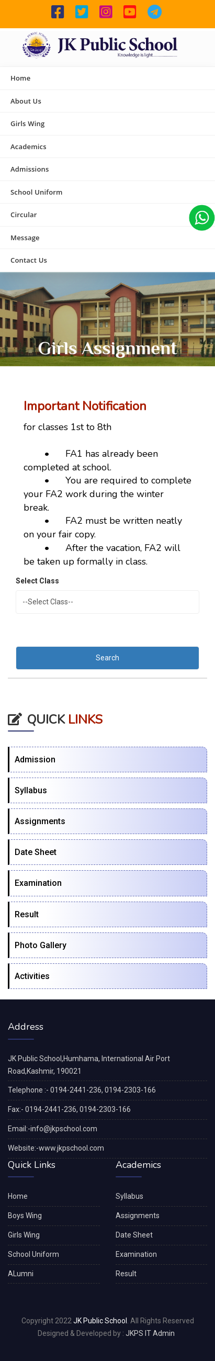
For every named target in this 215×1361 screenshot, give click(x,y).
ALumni (20, 1273)
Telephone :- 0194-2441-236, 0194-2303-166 (82, 1090)
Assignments (40, 821)
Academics (28, 146)
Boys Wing (25, 1215)
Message (25, 237)
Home (20, 78)
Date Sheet (35, 852)
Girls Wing (27, 123)
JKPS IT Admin (150, 1333)
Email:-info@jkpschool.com (52, 1128)
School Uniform (36, 192)
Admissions (29, 169)
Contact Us (28, 260)
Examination (38, 883)
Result (27, 914)
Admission (35, 759)
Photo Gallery (40, 945)
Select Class (37, 581)
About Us (25, 101)
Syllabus (31, 790)
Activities (32, 976)
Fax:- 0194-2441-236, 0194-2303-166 (69, 1109)
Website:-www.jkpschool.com (56, 1148)
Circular (23, 214)
